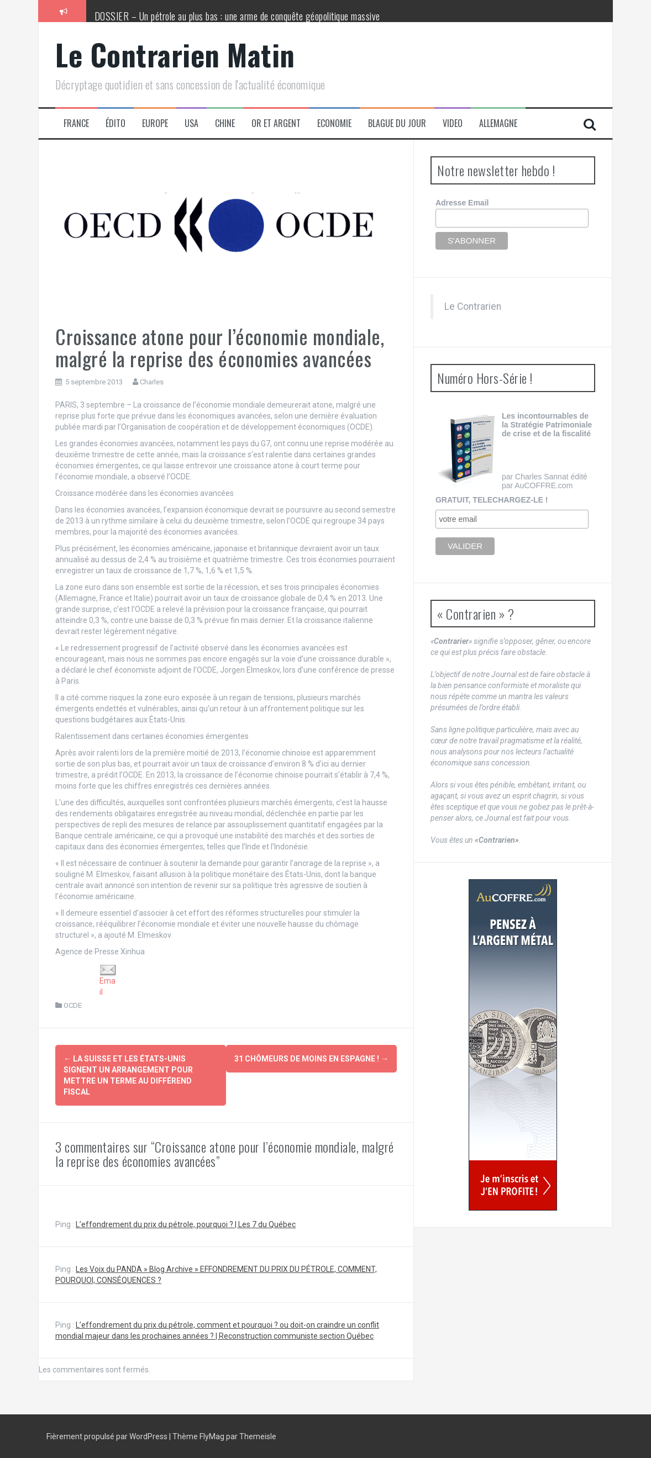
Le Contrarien (472, 306)
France (76, 123)
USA (191, 123)
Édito (115, 123)
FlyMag (212, 1435)
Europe (155, 123)
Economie (334, 123)
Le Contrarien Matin (175, 54)
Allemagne (498, 123)
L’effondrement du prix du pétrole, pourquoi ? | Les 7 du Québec (186, 1223)
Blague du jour (397, 123)
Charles (152, 382)
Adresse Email (462, 202)
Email (107, 980)
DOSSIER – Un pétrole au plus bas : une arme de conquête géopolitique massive (237, 16)
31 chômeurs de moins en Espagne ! (311, 1058)
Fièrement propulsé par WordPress (107, 1435)
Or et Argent (276, 123)
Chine (225, 123)
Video (453, 123)
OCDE (73, 1005)
